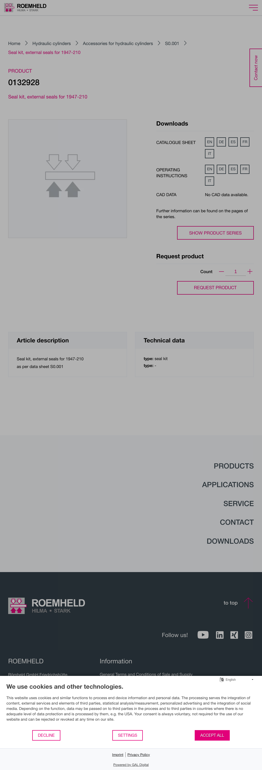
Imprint (117, 754)
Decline (46, 735)
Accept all (212, 735)
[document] (131, 706)
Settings (127, 735)
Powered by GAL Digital (131, 765)
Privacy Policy (138, 754)
